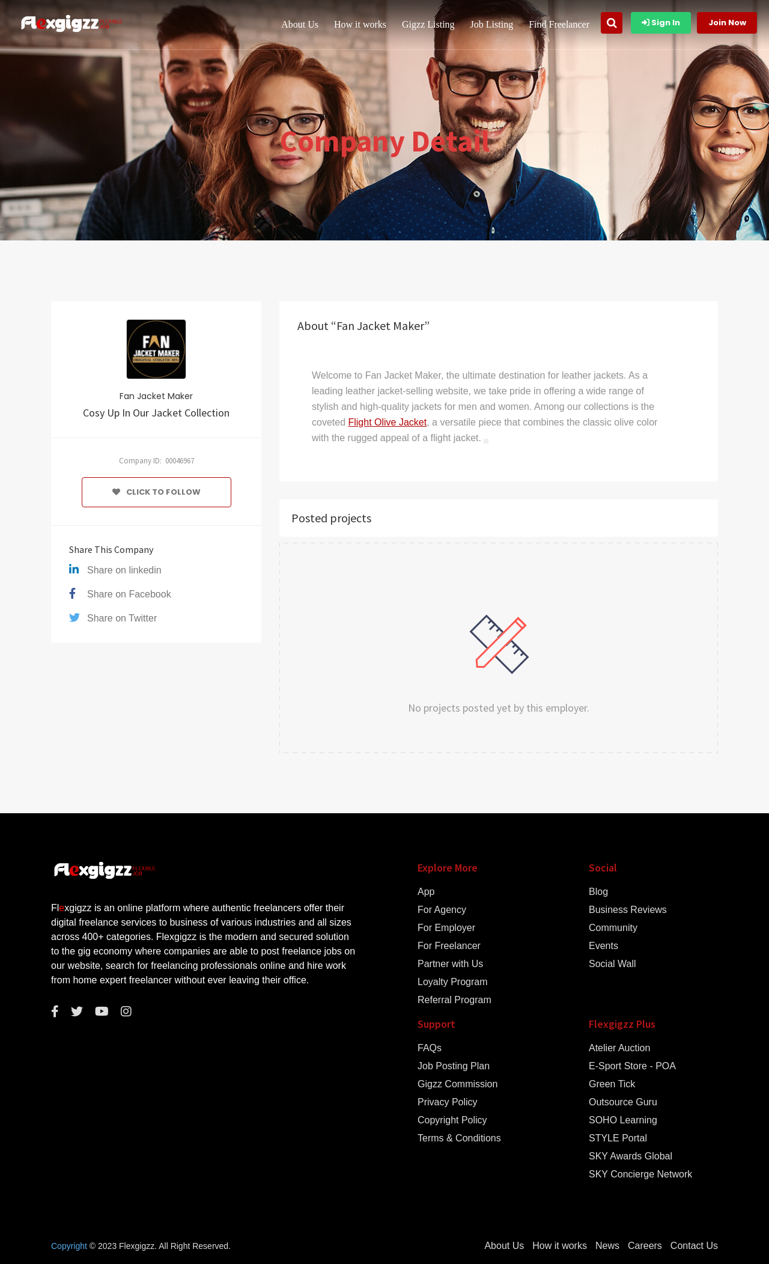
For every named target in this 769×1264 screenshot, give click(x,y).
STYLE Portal (618, 1138)
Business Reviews (628, 910)
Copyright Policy (452, 1120)
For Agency (442, 910)
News (607, 1246)
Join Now (727, 22)
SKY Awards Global (630, 1156)
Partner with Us (450, 964)
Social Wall (612, 964)
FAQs (430, 1048)
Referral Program (454, 1000)
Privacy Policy (448, 1102)
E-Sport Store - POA (632, 1066)
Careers (645, 1246)
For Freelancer (449, 946)
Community (613, 928)
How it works (360, 24)
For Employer (446, 928)
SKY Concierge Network (640, 1174)
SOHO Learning (623, 1120)
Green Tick (612, 1084)
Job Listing (492, 24)
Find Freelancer (559, 24)
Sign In (661, 22)
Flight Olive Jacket (387, 422)
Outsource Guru (623, 1102)
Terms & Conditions (459, 1138)
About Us (299, 24)
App (426, 892)
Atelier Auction (619, 1048)
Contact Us (694, 1246)
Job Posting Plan (454, 1066)
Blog (598, 892)
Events (603, 946)
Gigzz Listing (428, 24)
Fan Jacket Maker (156, 396)
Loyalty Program (453, 982)
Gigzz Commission (457, 1084)
